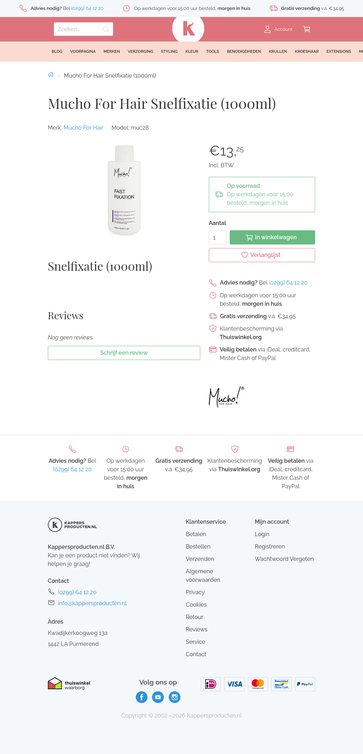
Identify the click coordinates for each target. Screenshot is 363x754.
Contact (196, 654)
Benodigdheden (244, 51)
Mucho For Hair (83, 127)
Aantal (217, 223)
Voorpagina (83, 51)
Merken (112, 51)
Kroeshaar (307, 51)
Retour (194, 617)
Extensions (338, 51)
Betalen (196, 534)
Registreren (270, 546)
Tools (212, 51)
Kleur (191, 51)
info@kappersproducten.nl (92, 603)
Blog (57, 51)
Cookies (196, 604)
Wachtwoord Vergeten (284, 559)
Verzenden (200, 559)
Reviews (196, 629)
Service (195, 641)
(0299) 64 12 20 (288, 282)
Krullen (278, 51)
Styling (169, 51)
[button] (123, 189)
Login (262, 534)
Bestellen (198, 546)
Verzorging (140, 51)
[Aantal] (218, 237)
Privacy (195, 592)
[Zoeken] (83, 29)
